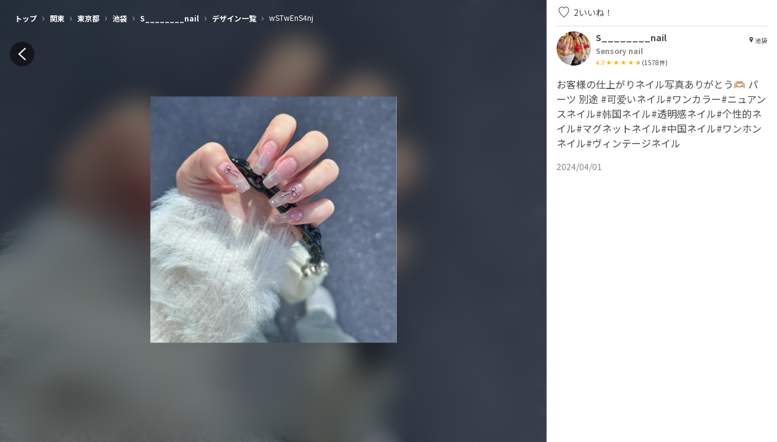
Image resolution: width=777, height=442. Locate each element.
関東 (57, 18)
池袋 (119, 18)
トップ (26, 18)
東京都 (88, 18)
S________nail (169, 18)
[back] (22, 54)
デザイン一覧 (234, 18)
